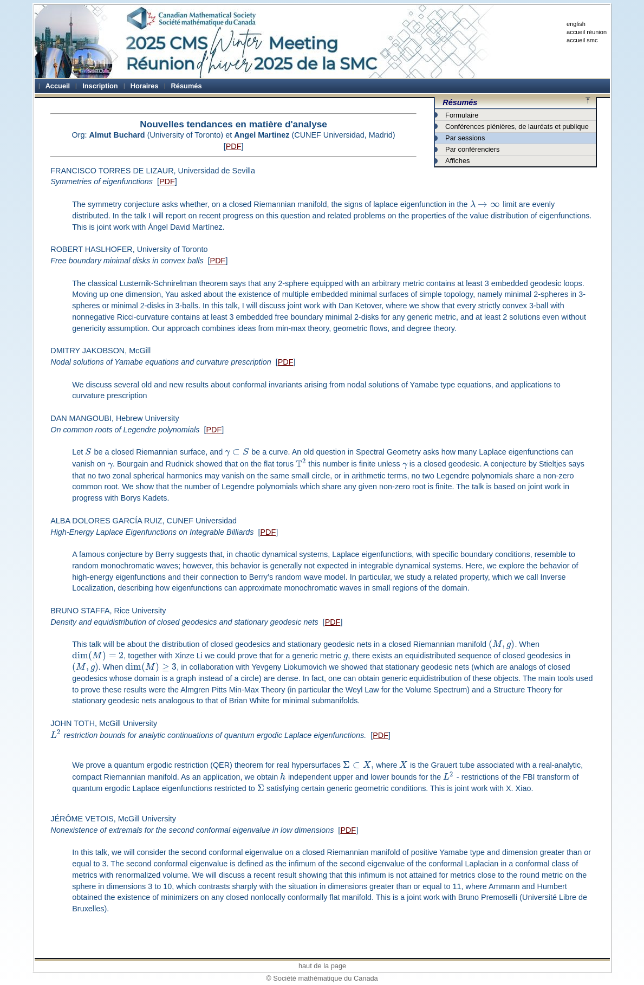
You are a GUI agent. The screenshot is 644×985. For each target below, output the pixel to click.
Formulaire (461, 115)
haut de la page (322, 966)
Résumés (460, 102)
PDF (234, 146)
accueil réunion (587, 32)
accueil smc (582, 40)
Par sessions (465, 138)
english (576, 24)
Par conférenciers (472, 149)
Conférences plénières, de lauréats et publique (517, 126)
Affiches (457, 161)
